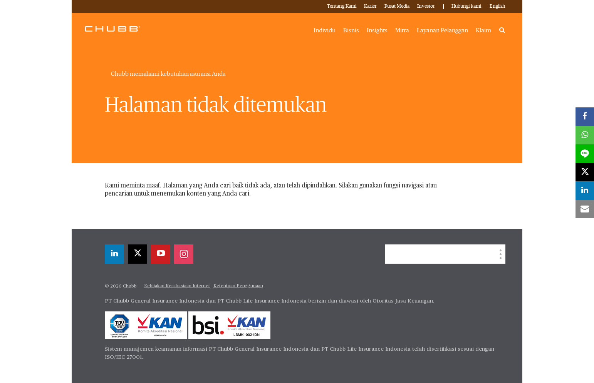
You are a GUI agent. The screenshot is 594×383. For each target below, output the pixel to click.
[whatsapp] (585, 135)
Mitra (402, 30)
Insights (377, 30)
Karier (370, 6)
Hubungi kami (466, 6)
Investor (426, 6)
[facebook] (585, 116)
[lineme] (585, 153)
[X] (137, 254)
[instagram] (183, 254)
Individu (325, 30)
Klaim (483, 30)
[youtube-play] (160, 254)
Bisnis (351, 30)
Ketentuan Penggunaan (238, 286)
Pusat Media (396, 6)
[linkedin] (114, 254)
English (497, 6)
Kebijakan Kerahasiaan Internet (177, 286)
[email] (585, 209)
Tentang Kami (341, 6)
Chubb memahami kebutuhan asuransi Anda (168, 74)
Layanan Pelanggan (442, 30)
